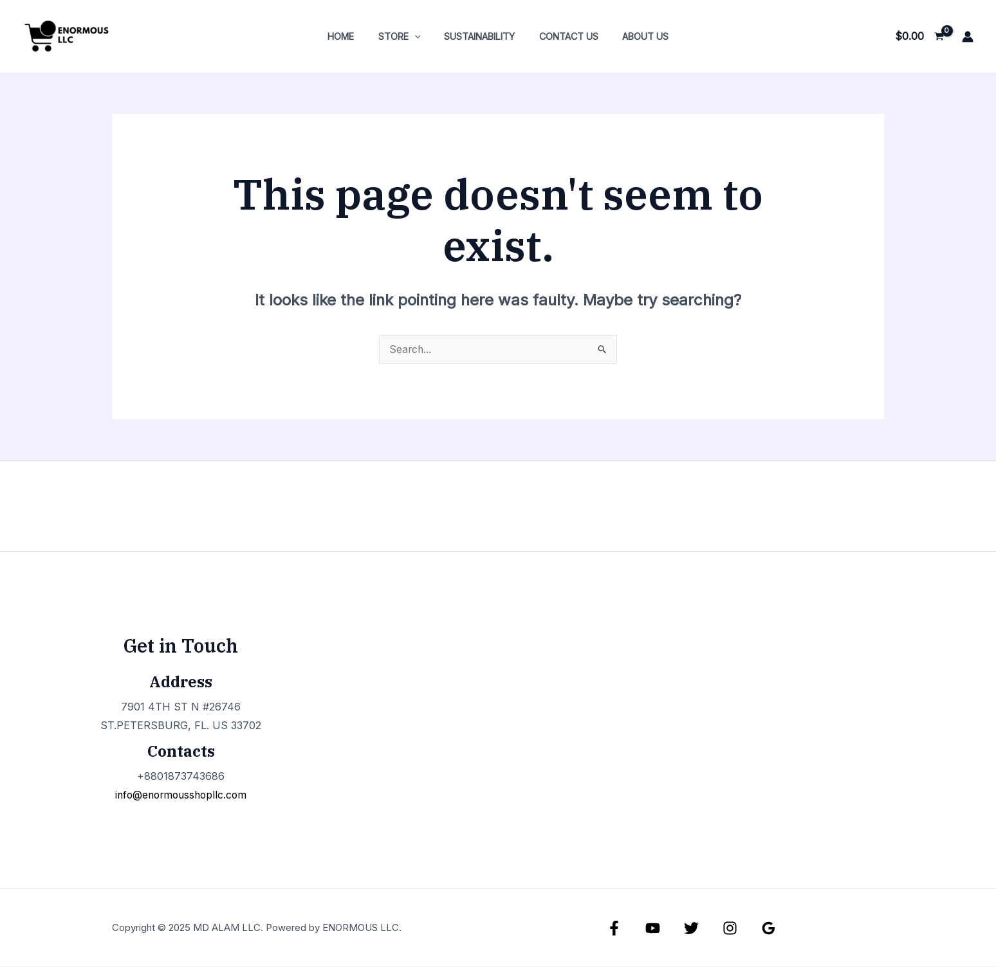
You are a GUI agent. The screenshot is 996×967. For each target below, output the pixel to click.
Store (404, 36)
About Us (634, 36)
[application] (420, 36)
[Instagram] (730, 928)
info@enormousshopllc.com (181, 795)
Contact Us (563, 36)
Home (351, 36)
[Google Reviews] (768, 928)
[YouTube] (652, 928)
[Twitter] (691, 928)
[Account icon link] (967, 36)
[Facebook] (614, 928)
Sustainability (479, 36)
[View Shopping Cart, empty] (919, 37)
